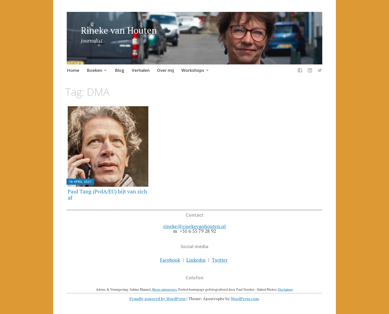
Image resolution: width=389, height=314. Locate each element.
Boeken (94, 70)
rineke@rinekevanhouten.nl (194, 226)
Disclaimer (285, 289)
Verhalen (141, 70)
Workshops (192, 70)
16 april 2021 (80, 182)
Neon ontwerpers (164, 289)
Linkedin (196, 260)
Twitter (220, 260)
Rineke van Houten (119, 30)
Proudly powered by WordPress (157, 298)
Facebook (170, 260)
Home (73, 70)
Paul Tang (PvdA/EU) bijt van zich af (107, 194)
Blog (119, 70)
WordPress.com (245, 298)
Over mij (165, 70)
